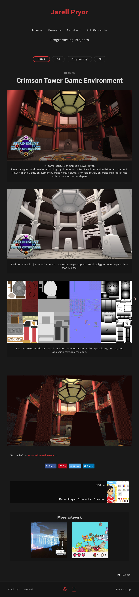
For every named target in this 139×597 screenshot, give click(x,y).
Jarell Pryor (69, 12)
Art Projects (96, 30)
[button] (123, 575)
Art (58, 59)
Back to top (123, 589)
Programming (79, 59)
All (100, 59)
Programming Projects (69, 40)
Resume (55, 30)
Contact (74, 30)
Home (37, 30)
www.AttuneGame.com (43, 455)
